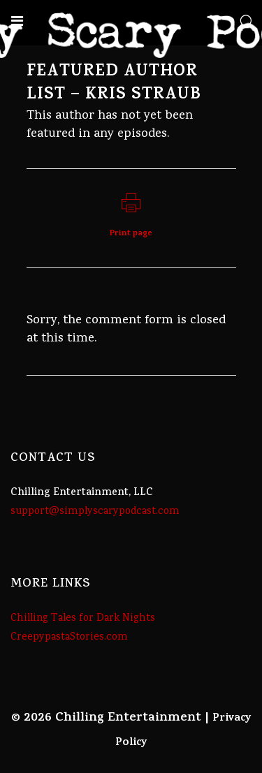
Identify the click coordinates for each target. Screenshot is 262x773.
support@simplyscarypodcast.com (95, 512)
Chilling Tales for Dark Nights (82, 618)
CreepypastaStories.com (69, 637)
